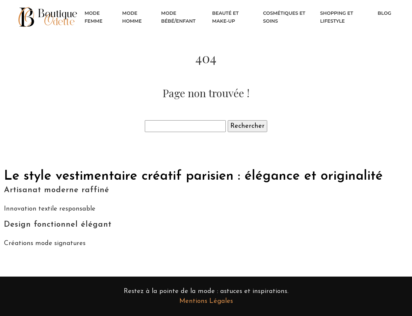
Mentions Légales (206, 301)
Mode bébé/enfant (178, 17)
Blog (384, 13)
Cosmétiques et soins (284, 17)
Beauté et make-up (225, 17)
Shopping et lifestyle (336, 17)
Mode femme (93, 17)
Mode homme (132, 17)
